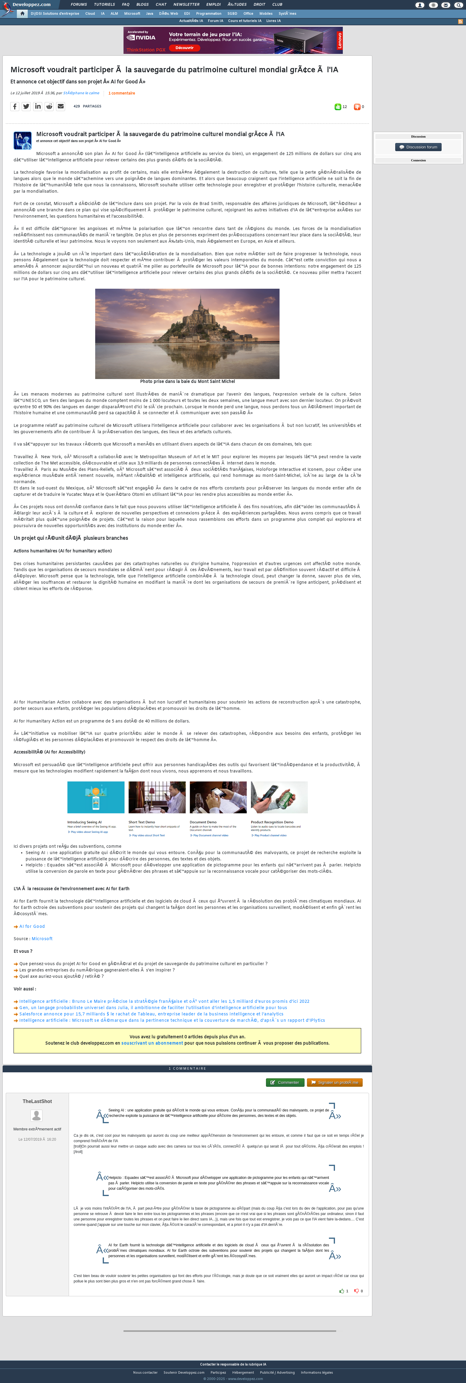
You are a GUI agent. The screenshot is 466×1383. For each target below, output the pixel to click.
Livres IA (273, 21)
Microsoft (132, 14)
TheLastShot (37, 1112)
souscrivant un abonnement (152, 1047)
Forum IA (215, 21)
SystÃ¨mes (287, 14)
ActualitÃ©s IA (191, 21)
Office (248, 14)
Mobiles (266, 14)
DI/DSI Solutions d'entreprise (55, 14)
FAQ (125, 4)
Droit (259, 4)
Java (149, 14)
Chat (161, 4)
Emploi (213, 4)
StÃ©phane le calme (81, 97)
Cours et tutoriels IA (244, 21)
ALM (114, 14)
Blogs (142, 4)
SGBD (232, 14)
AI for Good (32, 930)
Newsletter (186, 4)
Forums (78, 4)
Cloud (90, 14)
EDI (187, 14)
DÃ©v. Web (168, 14)
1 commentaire (121, 97)
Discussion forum (418, 147)
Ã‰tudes (237, 4)
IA (103, 14)
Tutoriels (104, 4)
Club (277, 4)
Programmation (208, 14)
